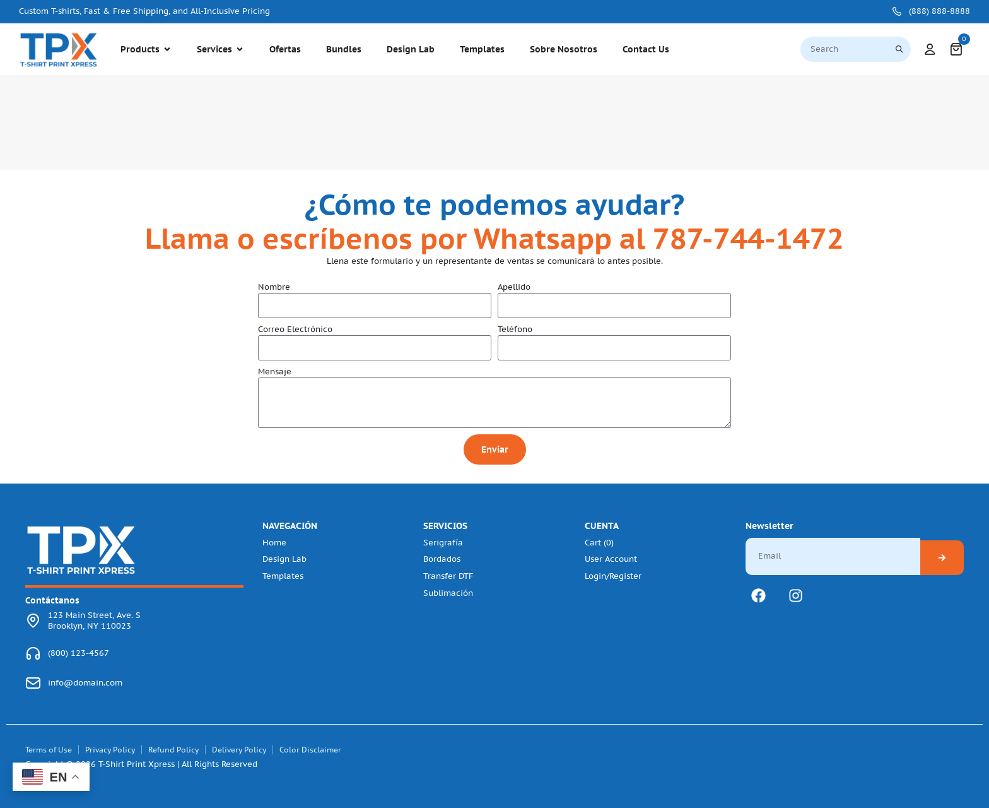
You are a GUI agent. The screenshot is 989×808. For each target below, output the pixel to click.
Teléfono (515, 329)
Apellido (514, 287)
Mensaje (274, 372)
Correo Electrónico (295, 329)
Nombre (274, 287)
